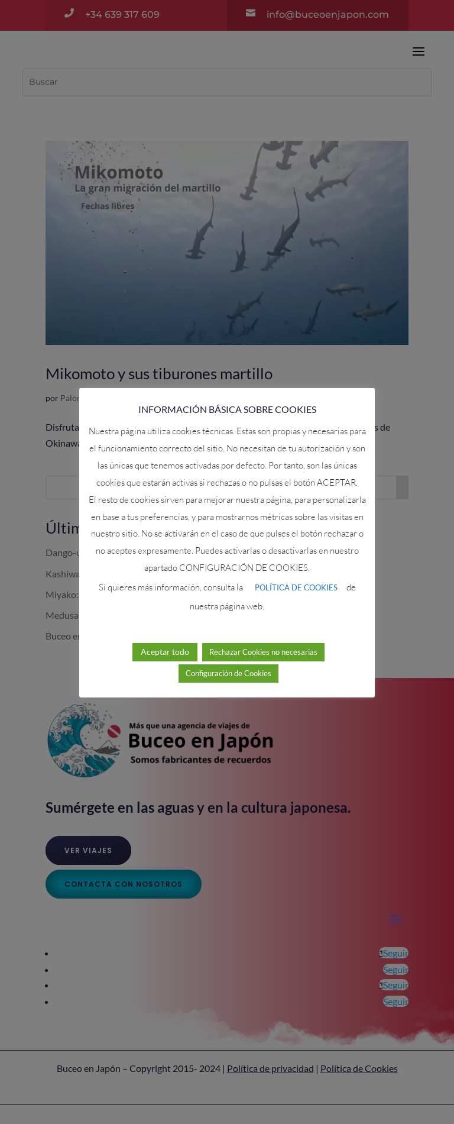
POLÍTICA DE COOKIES (296, 587)
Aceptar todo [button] (165, 652)
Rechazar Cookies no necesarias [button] (263, 652)
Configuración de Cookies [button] (228, 673)
